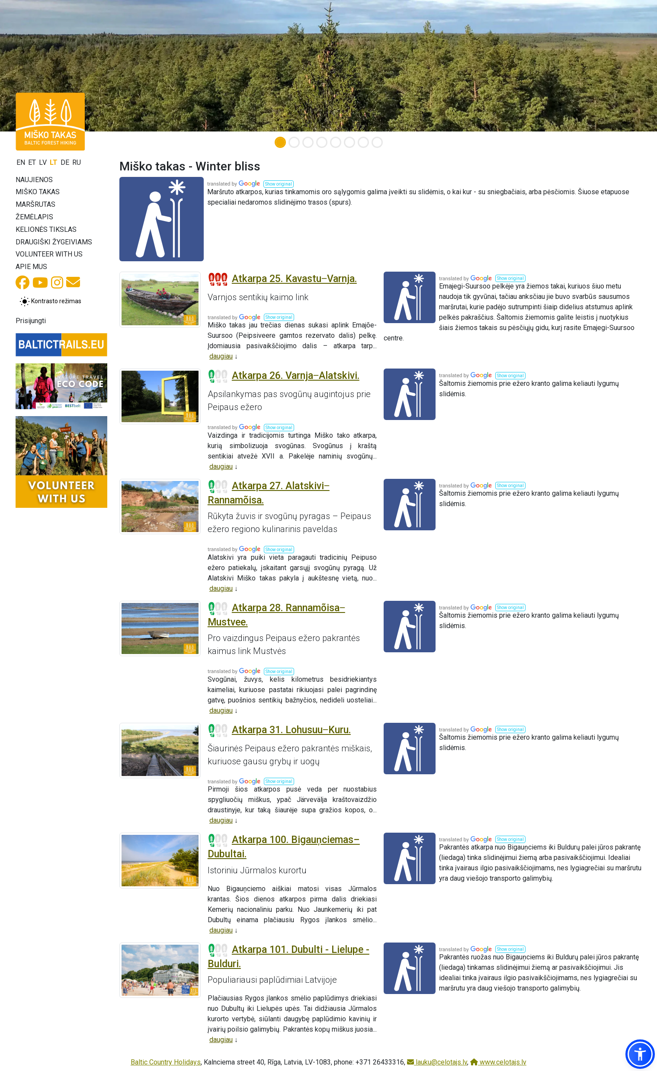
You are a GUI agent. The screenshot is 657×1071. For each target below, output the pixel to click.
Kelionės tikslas (46, 229)
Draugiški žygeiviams (54, 242)
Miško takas (38, 192)
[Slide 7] (363, 142)
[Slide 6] (349, 142)
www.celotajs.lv (498, 1062)
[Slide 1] (280, 142)
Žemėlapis (34, 217)
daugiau (221, 356)
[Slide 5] (335, 142)
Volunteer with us (49, 254)
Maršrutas (35, 204)
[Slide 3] (308, 142)
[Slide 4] (321, 142)
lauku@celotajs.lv (437, 1062)
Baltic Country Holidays (166, 1062)
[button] (278, 184)
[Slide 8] (377, 142)
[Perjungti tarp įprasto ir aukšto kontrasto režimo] (50, 301)
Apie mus (31, 267)
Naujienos (34, 180)
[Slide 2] (294, 142)
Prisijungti (31, 321)
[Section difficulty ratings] (218, 279)
